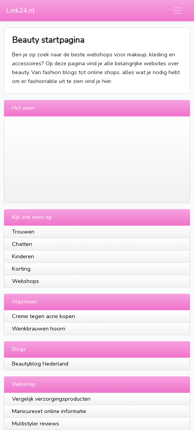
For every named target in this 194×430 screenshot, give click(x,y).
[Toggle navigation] (177, 10)
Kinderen (23, 256)
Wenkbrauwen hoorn (38, 328)
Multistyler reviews (35, 423)
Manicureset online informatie (49, 411)
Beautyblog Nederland (40, 363)
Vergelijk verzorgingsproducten (51, 399)
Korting (21, 269)
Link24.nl (20, 10)
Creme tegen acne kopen (43, 316)
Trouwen (23, 231)
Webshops (25, 281)
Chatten (22, 244)
